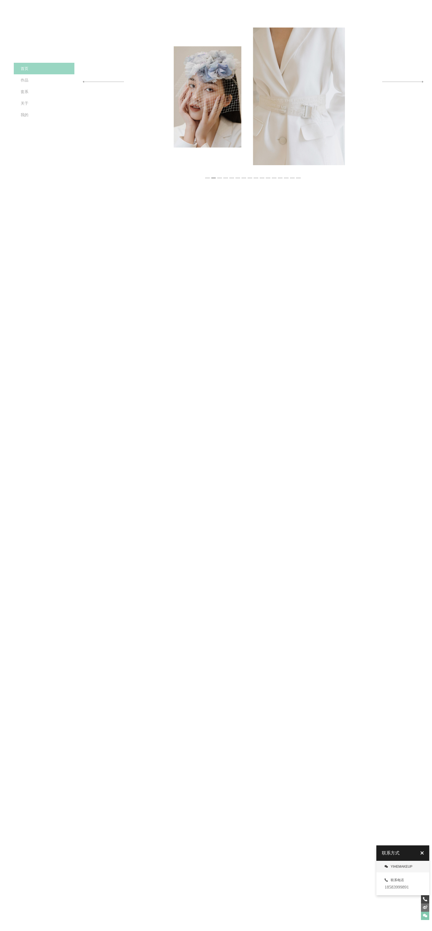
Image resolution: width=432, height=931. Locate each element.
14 (286, 175)
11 (268, 175)
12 (274, 175)
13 (280, 175)
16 (298, 175)
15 (292, 175)
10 (262, 175)
